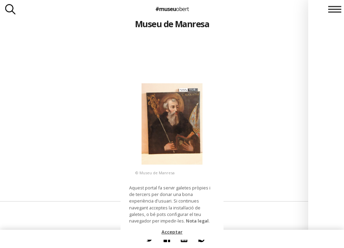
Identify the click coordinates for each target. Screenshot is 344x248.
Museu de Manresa (172, 24)
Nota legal (197, 221)
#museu (172, 9)
